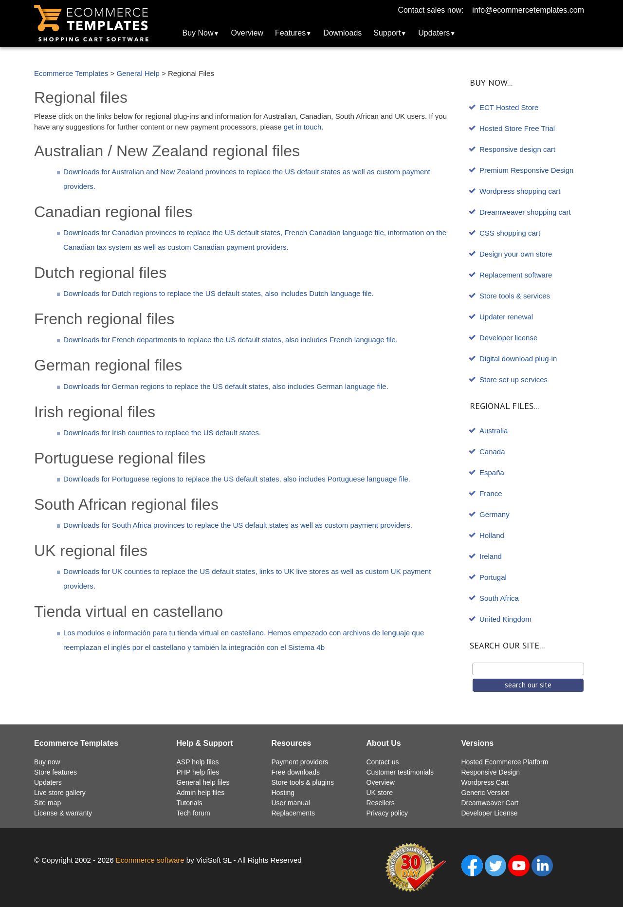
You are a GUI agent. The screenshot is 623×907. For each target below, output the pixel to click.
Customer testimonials (400, 772)
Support (387, 33)
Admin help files (201, 792)
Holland (491, 535)
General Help (137, 73)
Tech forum (193, 813)
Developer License (489, 813)
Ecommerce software (150, 860)
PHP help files (198, 772)
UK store (379, 792)
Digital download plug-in (518, 358)
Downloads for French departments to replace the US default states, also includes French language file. (230, 339)
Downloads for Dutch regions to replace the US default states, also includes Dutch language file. (218, 293)
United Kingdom (505, 619)
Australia (493, 430)
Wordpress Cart (485, 782)
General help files (203, 782)
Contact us (382, 762)
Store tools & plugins (303, 782)
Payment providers (300, 762)
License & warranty (63, 813)
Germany (494, 514)
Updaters (434, 33)
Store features (55, 772)
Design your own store (515, 254)
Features (290, 33)
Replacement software (515, 275)
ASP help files (198, 762)
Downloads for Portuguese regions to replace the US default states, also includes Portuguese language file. (236, 479)
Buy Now (198, 33)
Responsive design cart (517, 149)
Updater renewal (506, 317)
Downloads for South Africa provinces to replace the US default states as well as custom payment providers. (237, 525)
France (490, 493)
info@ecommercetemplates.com (528, 10)
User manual (291, 803)
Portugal (493, 577)
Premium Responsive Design (526, 170)
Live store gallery (60, 792)
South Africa (499, 598)
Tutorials (189, 803)
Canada (492, 451)
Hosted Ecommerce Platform (505, 762)
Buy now (47, 762)
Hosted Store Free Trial (517, 128)
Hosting (283, 792)
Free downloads (296, 772)
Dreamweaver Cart (489, 803)
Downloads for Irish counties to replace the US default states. (162, 432)
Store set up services (513, 379)
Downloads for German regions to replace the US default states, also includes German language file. (225, 386)
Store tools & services (514, 296)
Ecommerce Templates (71, 73)
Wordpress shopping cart (519, 191)
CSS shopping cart (509, 233)
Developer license (508, 337)
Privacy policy (387, 813)
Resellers (380, 803)
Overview (247, 33)
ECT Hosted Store (508, 107)
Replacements (293, 813)
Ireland (490, 556)
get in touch (303, 127)
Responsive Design (490, 772)
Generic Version (485, 792)
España (491, 472)
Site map (47, 803)
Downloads (342, 33)
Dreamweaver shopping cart (525, 212)
